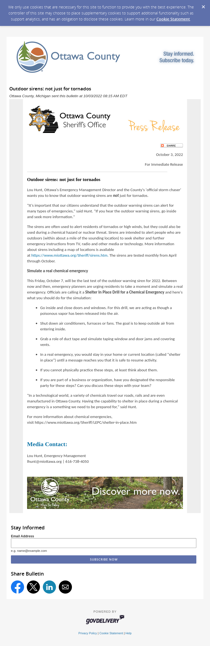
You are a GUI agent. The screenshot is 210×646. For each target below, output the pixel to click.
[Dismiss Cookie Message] (203, 5)
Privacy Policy (87, 633)
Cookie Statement (173, 19)
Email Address (22, 536)
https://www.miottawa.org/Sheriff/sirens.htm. (69, 255)
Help (129, 633)
